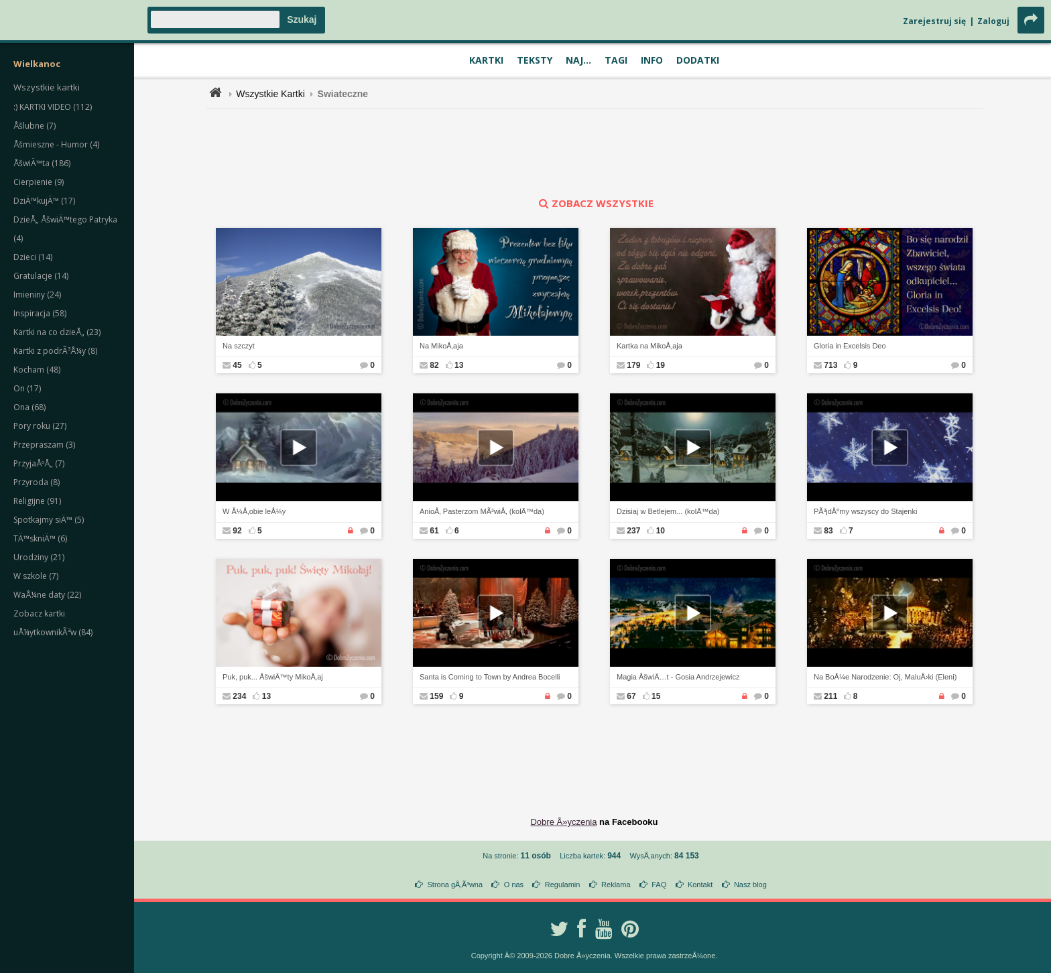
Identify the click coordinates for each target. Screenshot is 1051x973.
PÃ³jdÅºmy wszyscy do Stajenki (865, 511)
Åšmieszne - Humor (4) (56, 144)
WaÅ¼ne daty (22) (47, 594)
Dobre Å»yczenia (563, 822)
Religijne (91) (37, 501)
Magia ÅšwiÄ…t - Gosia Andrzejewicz (678, 677)
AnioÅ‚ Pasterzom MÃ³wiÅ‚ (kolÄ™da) (482, 511)
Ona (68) (29, 407)
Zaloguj (993, 21)
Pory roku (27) (39, 426)
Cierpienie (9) (38, 182)
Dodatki (697, 60)
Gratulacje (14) (40, 275)
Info (652, 60)
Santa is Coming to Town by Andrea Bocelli (490, 677)
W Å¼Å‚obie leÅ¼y (254, 511)
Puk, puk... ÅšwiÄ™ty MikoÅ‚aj (273, 677)
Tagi (616, 60)
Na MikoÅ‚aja (441, 346)
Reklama (615, 885)
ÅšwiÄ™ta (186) (41, 163)
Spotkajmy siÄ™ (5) (48, 519)
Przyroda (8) (36, 482)
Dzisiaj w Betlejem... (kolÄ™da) (668, 511)
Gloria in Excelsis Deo (850, 346)
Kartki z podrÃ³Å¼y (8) (55, 350)
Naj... (578, 60)
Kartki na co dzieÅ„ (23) (57, 332)
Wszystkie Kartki (270, 93)
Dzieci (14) (32, 257)
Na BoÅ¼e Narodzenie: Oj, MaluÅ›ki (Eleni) (885, 677)
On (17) (27, 388)
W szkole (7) (35, 576)
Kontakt (700, 885)
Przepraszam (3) (44, 444)
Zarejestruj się (934, 21)
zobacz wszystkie (595, 203)
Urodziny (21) (38, 557)
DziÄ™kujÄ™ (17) (44, 200)
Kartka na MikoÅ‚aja (649, 346)
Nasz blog (750, 885)
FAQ (659, 885)
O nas (513, 885)
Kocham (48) (36, 369)
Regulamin (562, 885)
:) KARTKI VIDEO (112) (52, 107)
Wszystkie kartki (46, 87)
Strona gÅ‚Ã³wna (455, 885)
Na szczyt (239, 346)
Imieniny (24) (37, 294)
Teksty (534, 60)
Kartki (486, 60)
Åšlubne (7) (34, 125)
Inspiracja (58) (39, 313)
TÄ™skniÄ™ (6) (40, 538)
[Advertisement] (595, 153)
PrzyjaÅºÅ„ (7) (38, 463)
